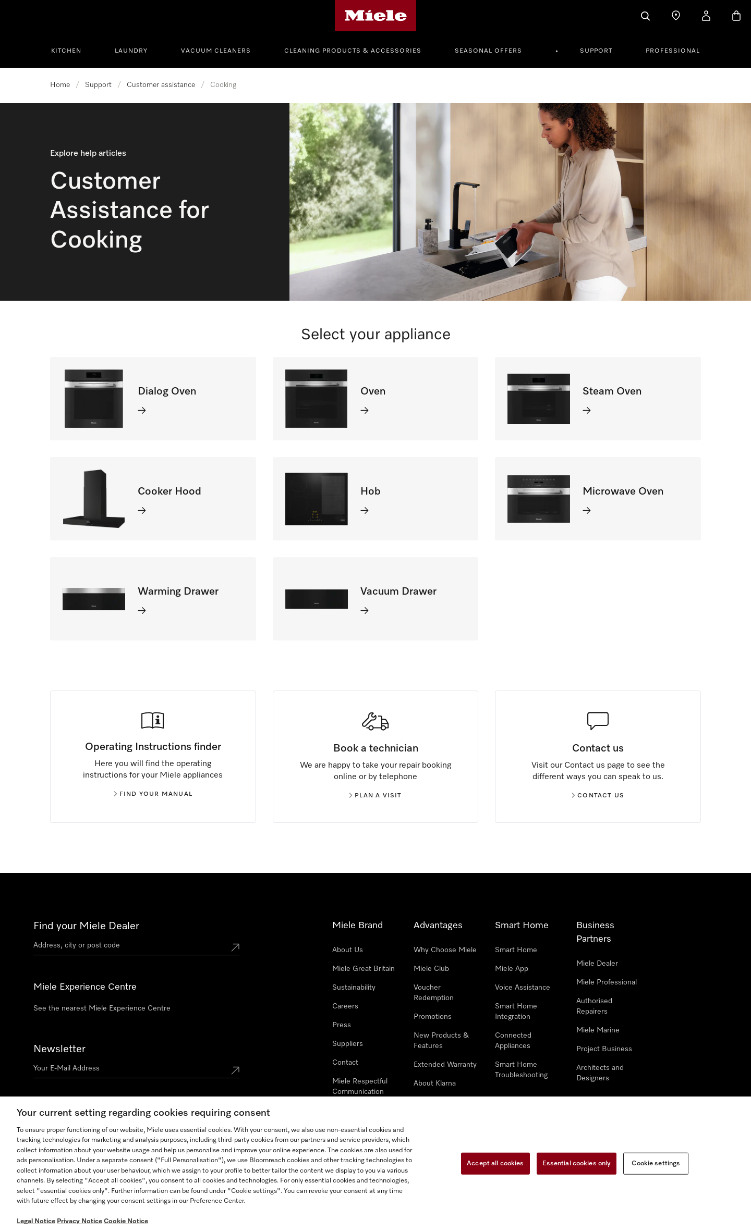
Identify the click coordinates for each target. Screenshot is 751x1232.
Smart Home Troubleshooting (521, 1070)
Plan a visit (375, 796)
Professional (673, 51)
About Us (347, 950)
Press (341, 1025)
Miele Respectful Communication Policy (359, 1092)
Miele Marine (598, 1030)
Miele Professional (606, 982)
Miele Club (431, 968)
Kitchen (66, 51)
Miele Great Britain (363, 968)
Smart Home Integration (516, 1011)
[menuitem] (72, 49)
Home (60, 85)
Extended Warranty (445, 1064)
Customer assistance (161, 85)
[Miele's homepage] (376, 15)
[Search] (645, 15)
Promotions (433, 1016)
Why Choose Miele (445, 950)
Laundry (131, 51)
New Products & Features (441, 1041)
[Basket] (736, 15)
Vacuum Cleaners (216, 51)
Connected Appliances (513, 1041)
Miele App (511, 968)
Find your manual (153, 794)
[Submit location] (235, 947)
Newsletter (59, 1049)
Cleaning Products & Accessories (352, 51)
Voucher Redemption (434, 993)
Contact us (598, 796)
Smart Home (516, 950)
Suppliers (347, 1044)
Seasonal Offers (488, 51)
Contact (345, 1062)
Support (596, 51)
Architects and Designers (600, 1073)
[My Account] (706, 15)
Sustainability (354, 987)
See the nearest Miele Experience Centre (102, 1008)
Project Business (604, 1049)
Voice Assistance (522, 987)
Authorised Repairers (594, 1006)
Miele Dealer (597, 963)
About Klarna (435, 1083)
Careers (345, 1006)
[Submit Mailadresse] (235, 1070)
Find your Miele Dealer (86, 926)
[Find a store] (676, 15)
